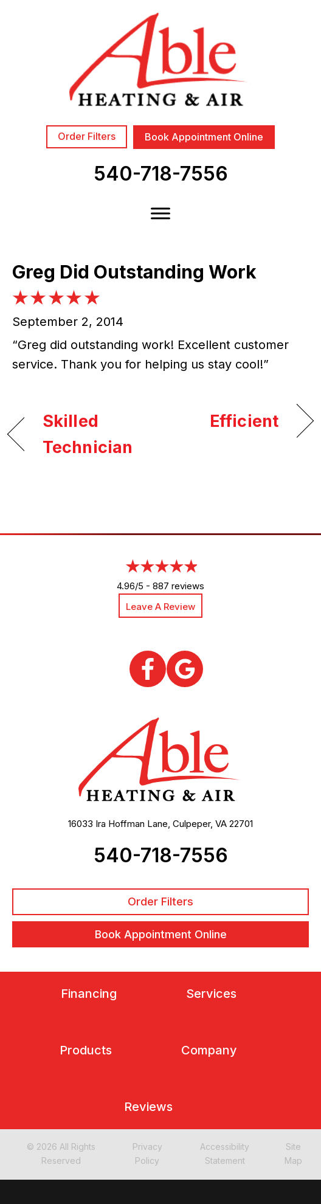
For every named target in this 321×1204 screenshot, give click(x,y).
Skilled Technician (88, 434)
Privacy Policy (147, 1153)
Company (209, 1050)
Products (86, 1050)
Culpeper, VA (200, 823)
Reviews (148, 1107)
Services (211, 994)
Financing (89, 994)
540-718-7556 (161, 173)
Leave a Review (160, 606)
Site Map (293, 1153)
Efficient (244, 421)
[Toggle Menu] (160, 213)
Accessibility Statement (224, 1153)
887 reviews (178, 586)
